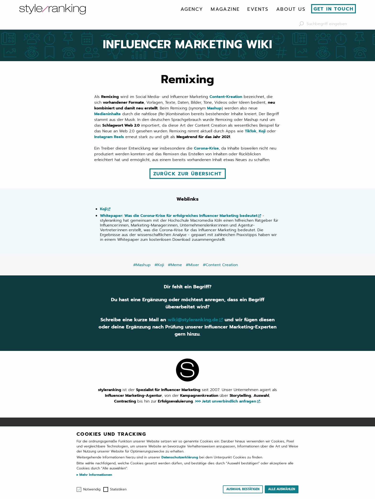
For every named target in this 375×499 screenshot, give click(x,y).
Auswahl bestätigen (242, 489)
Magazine (225, 9)
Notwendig (91, 489)
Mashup (214, 108)
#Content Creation (220, 265)
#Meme (175, 265)
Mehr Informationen (95, 474)
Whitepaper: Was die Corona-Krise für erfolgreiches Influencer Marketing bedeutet (178, 216)
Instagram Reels (109, 137)
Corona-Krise (206, 148)
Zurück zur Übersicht (187, 173)
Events (257, 9)
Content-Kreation (226, 97)
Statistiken (118, 489)
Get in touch (334, 8)
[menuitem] (192, 9)
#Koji (159, 265)
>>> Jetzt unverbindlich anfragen (225, 401)
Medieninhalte (107, 114)
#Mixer (192, 265)
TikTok (250, 131)
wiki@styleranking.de (193, 319)
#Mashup (142, 265)
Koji (262, 131)
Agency (192, 9)
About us (290, 9)
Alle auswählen (281, 489)
